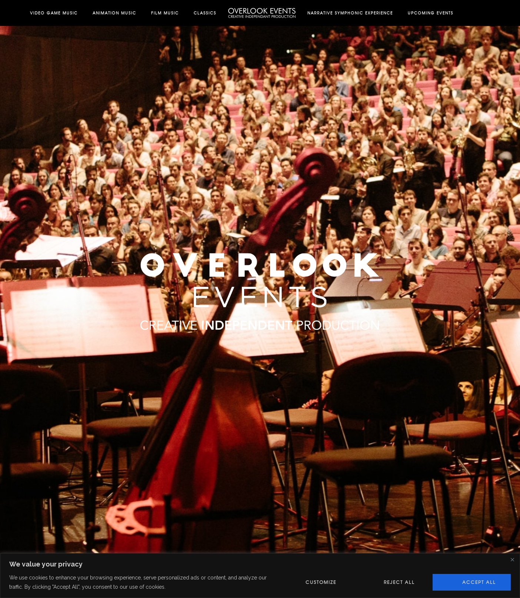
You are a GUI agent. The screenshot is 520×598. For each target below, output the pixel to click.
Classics (205, 13)
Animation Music (114, 13)
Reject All (399, 582)
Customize (321, 582)
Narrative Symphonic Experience (350, 13)
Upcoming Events (430, 13)
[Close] (512, 559)
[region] (260, 575)
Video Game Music (54, 13)
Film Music (165, 13)
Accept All (479, 582)
